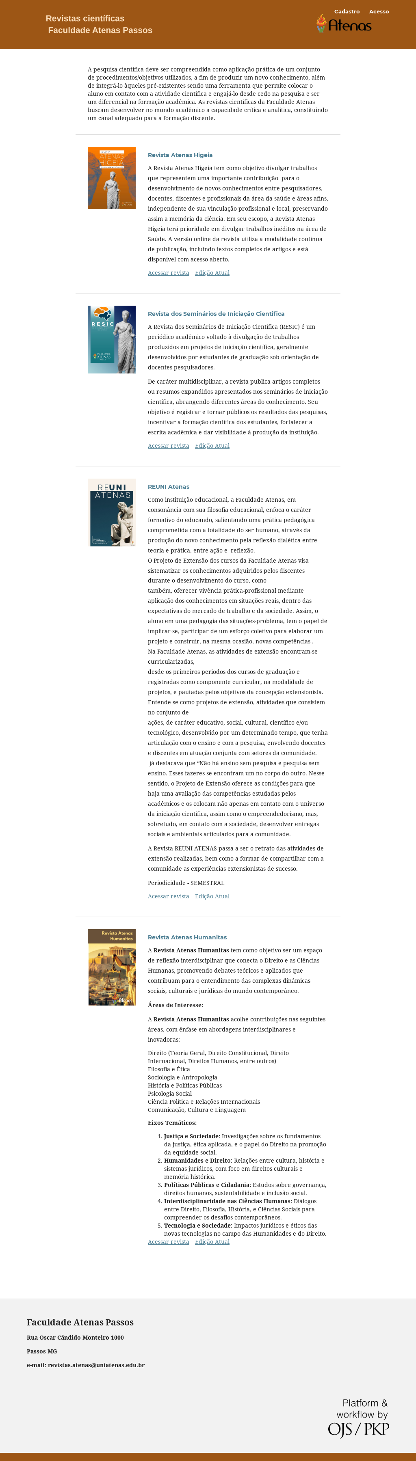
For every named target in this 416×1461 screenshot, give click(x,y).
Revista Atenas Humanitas (187, 937)
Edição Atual (212, 272)
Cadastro (347, 11)
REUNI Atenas (168, 486)
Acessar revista (168, 272)
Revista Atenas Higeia (180, 155)
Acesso (379, 11)
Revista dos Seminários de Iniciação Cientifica (216, 313)
